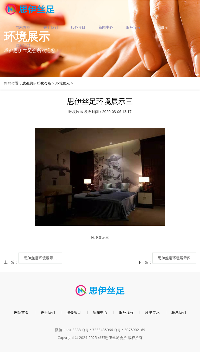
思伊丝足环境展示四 (174, 257)
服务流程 (133, 27)
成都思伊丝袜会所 (36, 83)
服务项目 (78, 27)
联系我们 (23, 45)
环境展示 (161, 27)
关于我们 (50, 27)
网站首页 (23, 27)
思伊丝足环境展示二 (40, 257)
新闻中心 (105, 27)
